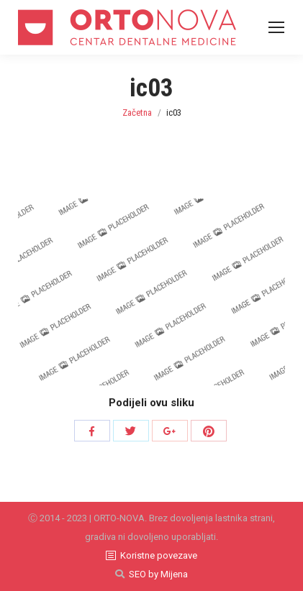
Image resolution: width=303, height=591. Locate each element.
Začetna (137, 112)
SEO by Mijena (158, 574)
